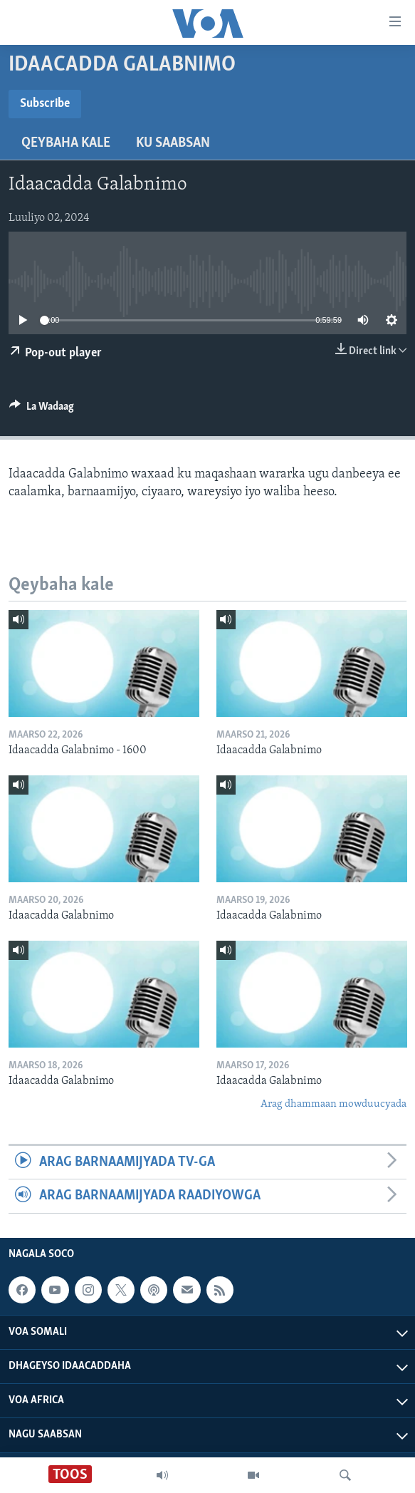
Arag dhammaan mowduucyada (333, 1104)
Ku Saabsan (173, 143)
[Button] (41, 409)
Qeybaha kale (65, 143)
